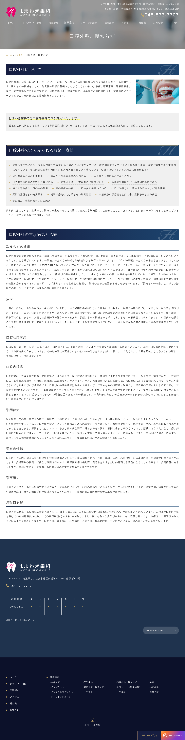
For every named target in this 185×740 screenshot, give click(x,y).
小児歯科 (121, 692)
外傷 (152, 682)
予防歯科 (88, 682)
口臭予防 (154, 692)
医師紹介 (111, 21)
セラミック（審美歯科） (130, 687)
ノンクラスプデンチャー (64, 692)
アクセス (128, 21)
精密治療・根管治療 (94, 687)
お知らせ (159, 21)
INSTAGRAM (173, 735)
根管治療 (53, 21)
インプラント (58, 687)
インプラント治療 (31, 21)
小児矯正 (88, 692)
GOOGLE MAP (155, 630)
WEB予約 (149, 735)
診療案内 (69, 21)
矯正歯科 (154, 687)
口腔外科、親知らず (127, 682)
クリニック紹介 (90, 21)
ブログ (175, 21)
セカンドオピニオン (61, 697)
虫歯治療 (55, 682)
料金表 (144, 21)
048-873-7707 (27, 585)
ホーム (10, 21)
